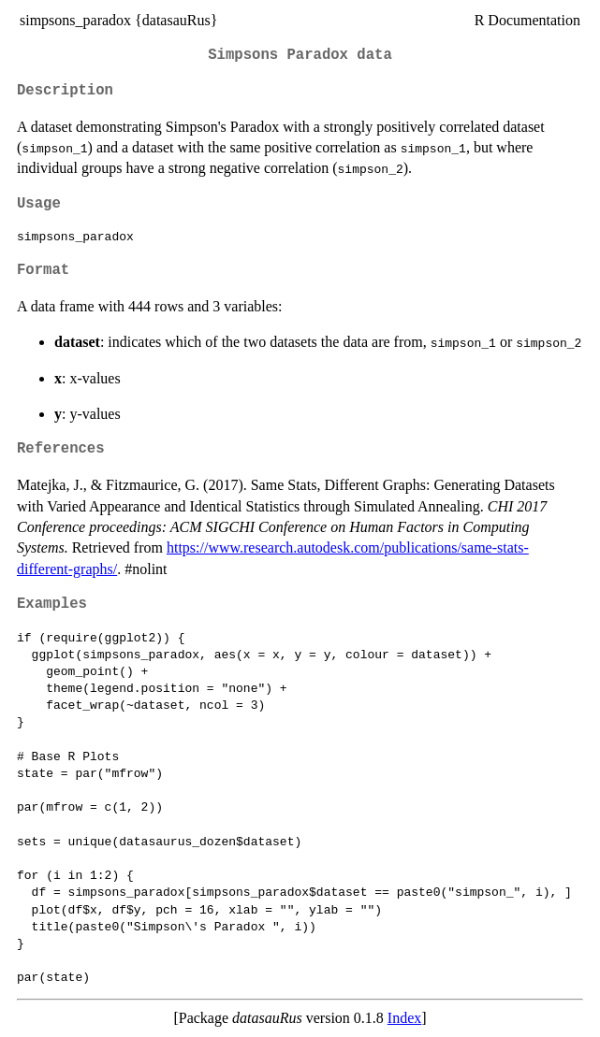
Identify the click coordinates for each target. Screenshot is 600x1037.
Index (404, 1018)
